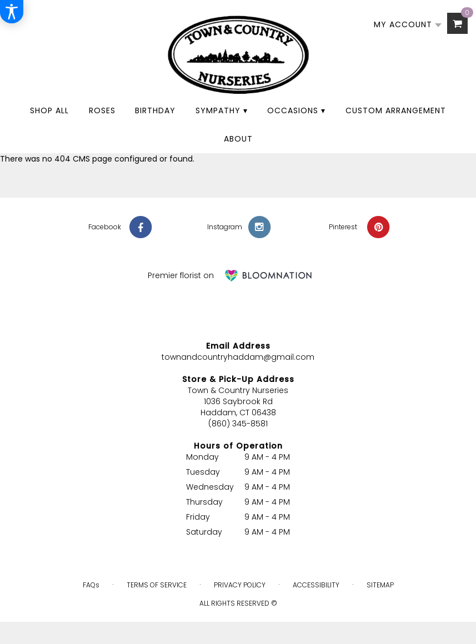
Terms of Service (157, 585)
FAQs (91, 585)
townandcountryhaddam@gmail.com (238, 357)
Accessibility (316, 585)
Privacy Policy (239, 585)
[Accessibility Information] (11, 11)
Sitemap (380, 585)
